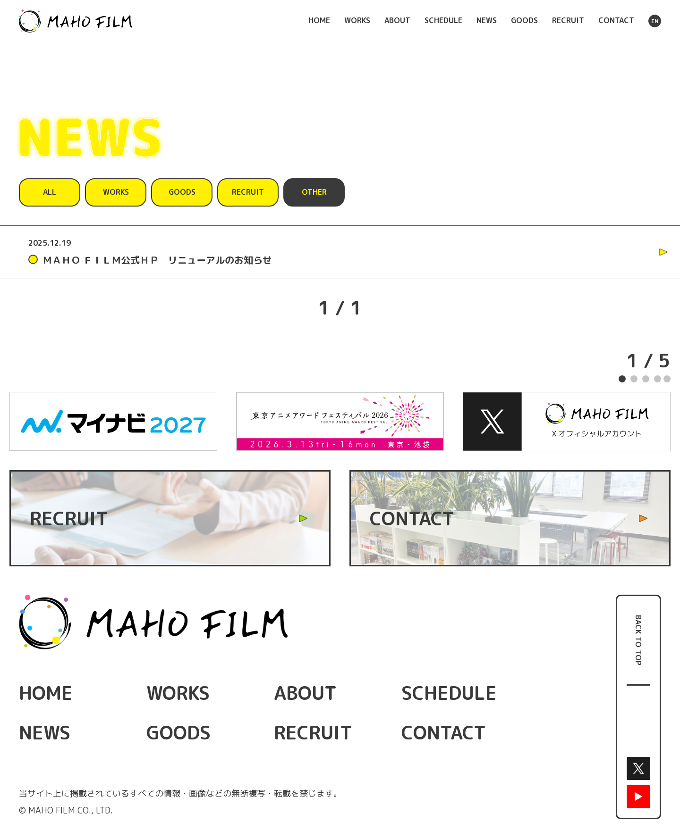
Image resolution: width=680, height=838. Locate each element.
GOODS (524, 20)
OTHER (314, 192)
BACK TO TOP (638, 640)
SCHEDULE (443, 20)
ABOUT (397, 20)
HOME (319, 20)
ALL (49, 192)
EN (655, 21)
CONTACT (616, 20)
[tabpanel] (340, 421)
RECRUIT (568, 20)
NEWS (486, 20)
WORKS (357, 20)
